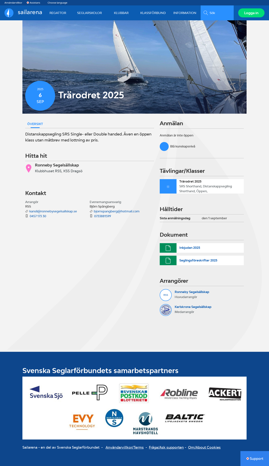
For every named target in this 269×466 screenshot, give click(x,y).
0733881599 (102, 216)
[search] (217, 12)
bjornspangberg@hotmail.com (117, 211)
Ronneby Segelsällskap (192, 292)
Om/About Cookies (204, 447)
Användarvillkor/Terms (125, 447)
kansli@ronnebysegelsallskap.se (53, 211)
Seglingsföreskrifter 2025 (198, 260)
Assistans (35, 2)
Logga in (251, 13)
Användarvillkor (13, 2)
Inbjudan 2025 (189, 248)
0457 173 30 (38, 216)
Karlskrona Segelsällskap (193, 307)
